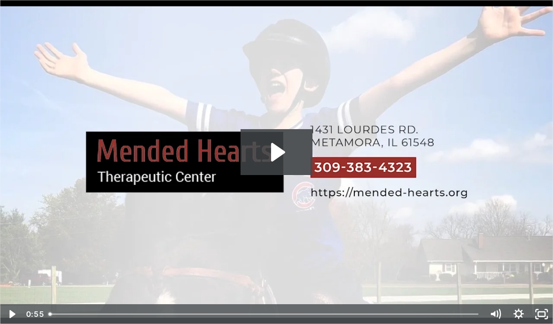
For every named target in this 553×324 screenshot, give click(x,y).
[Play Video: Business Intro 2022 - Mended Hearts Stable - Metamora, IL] (276, 152)
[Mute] (495, 314)
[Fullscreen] (541, 314)
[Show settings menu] (518, 314)
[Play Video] (11, 314)
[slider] (264, 314)
